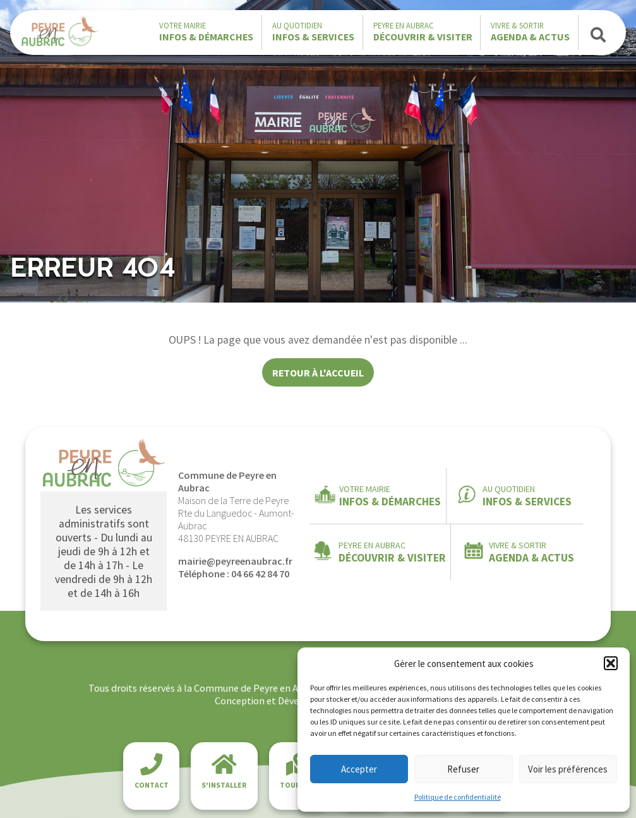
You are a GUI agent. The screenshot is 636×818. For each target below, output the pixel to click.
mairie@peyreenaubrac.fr (235, 561)
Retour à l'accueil (318, 372)
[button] (610, 663)
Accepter (359, 769)
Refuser (463, 769)
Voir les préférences (568, 769)
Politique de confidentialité (457, 797)
